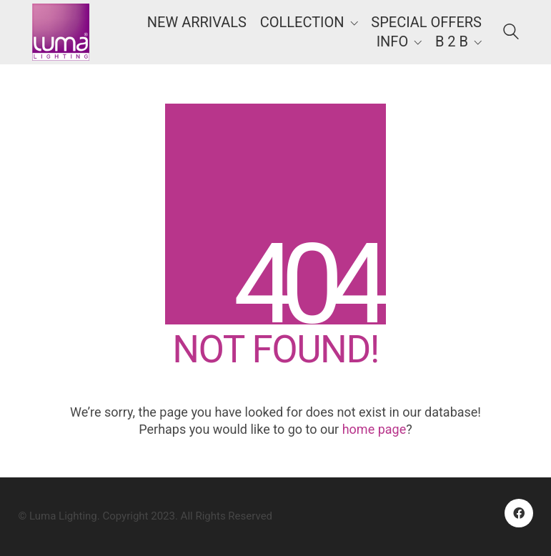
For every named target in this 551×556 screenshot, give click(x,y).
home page (374, 429)
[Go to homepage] (60, 32)
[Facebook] (519, 513)
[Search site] (511, 34)
